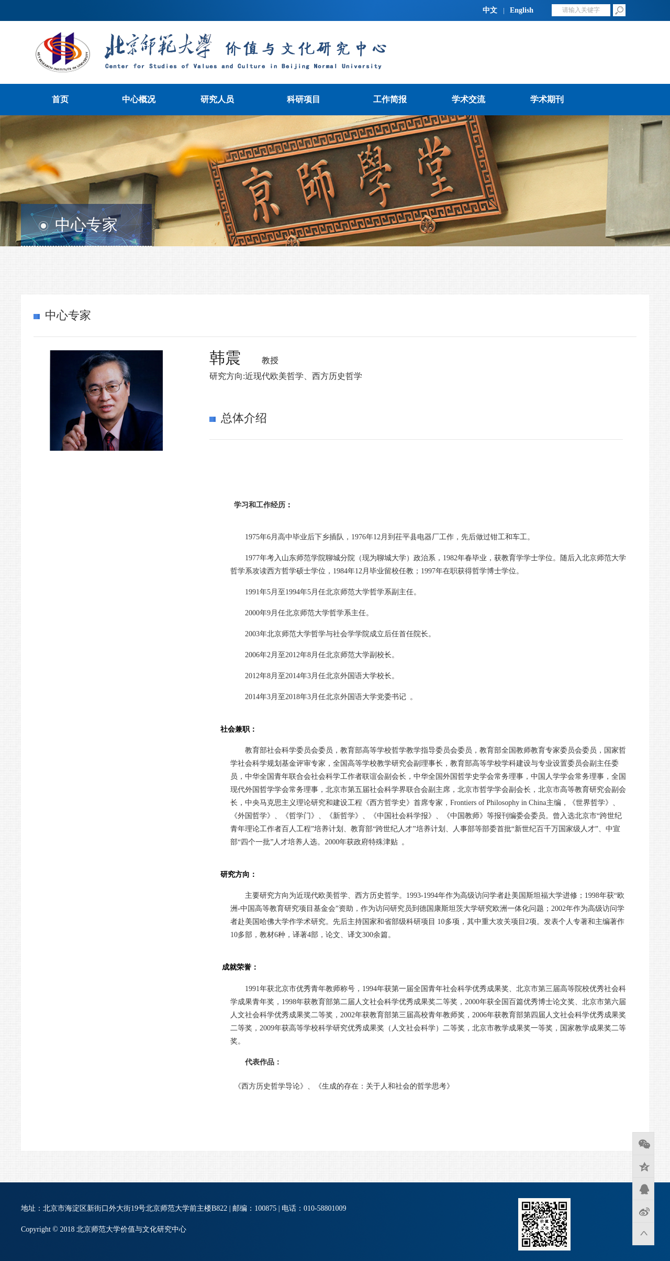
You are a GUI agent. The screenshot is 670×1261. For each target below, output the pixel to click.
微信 (643, 1143)
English (521, 10)
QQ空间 (643, 1166)
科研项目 (303, 99)
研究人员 (217, 99)
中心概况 (138, 99)
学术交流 (468, 99)
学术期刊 (547, 99)
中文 (490, 10)
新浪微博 (643, 1211)
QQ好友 (643, 1188)
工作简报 (390, 99)
